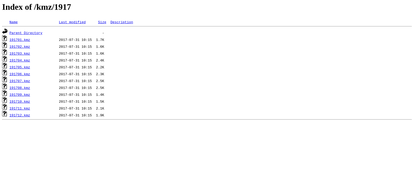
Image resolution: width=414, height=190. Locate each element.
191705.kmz (20, 67)
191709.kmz (20, 94)
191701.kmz (20, 39)
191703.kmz (20, 53)
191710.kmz (20, 101)
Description (121, 22)
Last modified (72, 22)
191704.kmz (20, 60)
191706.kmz (20, 74)
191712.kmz (20, 115)
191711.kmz (20, 108)
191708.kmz (20, 87)
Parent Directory (26, 32)
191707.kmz (20, 80)
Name (14, 22)
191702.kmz (20, 46)
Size (102, 22)
